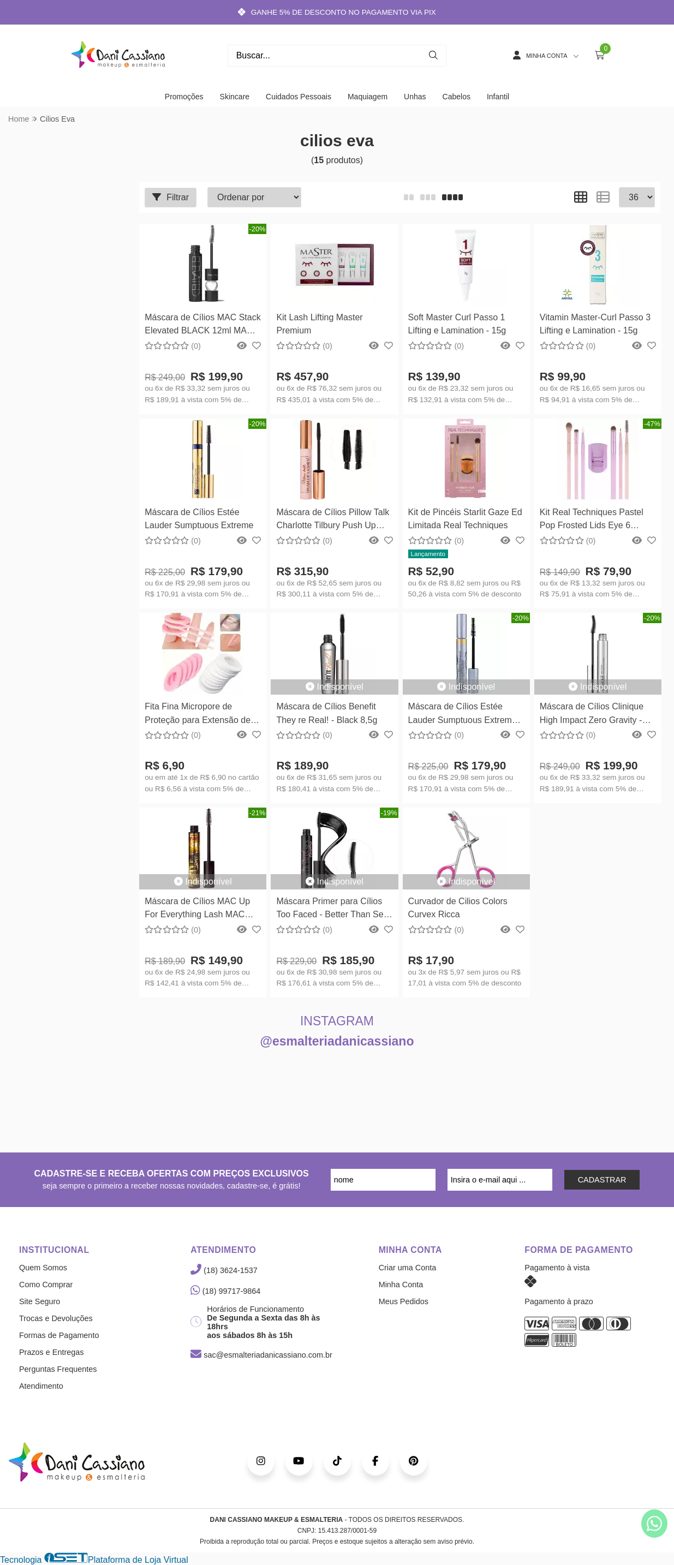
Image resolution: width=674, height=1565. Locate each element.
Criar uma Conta (408, 1267)
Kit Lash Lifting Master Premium (319, 324)
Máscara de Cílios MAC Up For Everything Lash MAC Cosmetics (197, 909)
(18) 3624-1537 (223, 1270)
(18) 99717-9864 (225, 1291)
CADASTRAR (602, 1179)
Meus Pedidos (403, 1301)
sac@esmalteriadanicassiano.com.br (261, 1355)
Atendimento (41, 1386)
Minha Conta (401, 1284)
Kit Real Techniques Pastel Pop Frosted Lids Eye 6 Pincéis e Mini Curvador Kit (592, 520)
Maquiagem (367, 96)
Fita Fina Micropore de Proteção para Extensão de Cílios (197, 714)
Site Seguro (39, 1301)
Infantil (498, 96)
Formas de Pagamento (59, 1335)
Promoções (184, 96)
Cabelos (456, 96)
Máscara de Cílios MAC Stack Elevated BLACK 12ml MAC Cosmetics (203, 325)
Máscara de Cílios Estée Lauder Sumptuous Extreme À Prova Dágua (462, 714)
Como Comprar (46, 1284)
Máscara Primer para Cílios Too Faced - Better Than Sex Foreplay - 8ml (331, 909)
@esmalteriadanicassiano (337, 1041)
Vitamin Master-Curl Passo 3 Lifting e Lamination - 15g (595, 324)
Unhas (415, 96)
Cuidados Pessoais (298, 96)
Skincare (234, 96)
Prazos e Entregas (51, 1352)
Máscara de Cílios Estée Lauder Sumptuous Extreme (199, 518)
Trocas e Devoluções (56, 1318)
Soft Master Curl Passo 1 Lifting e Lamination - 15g (457, 324)
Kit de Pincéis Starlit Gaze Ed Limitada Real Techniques (465, 518)
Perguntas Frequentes (58, 1369)
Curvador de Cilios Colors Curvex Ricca (458, 908)
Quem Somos (43, 1267)
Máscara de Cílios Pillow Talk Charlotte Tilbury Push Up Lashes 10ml (332, 520)
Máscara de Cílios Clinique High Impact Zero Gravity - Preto (591, 714)
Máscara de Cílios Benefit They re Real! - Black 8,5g (326, 713)
